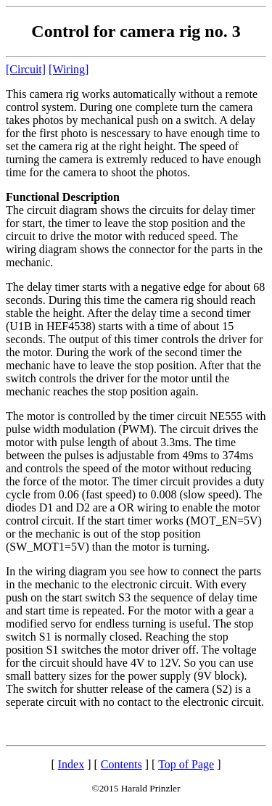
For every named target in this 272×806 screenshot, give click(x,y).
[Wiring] (68, 69)
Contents (121, 764)
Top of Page (186, 764)
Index (71, 764)
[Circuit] (26, 69)
